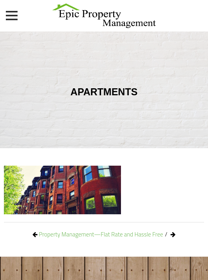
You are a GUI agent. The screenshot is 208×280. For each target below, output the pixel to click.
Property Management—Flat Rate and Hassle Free (101, 234)
